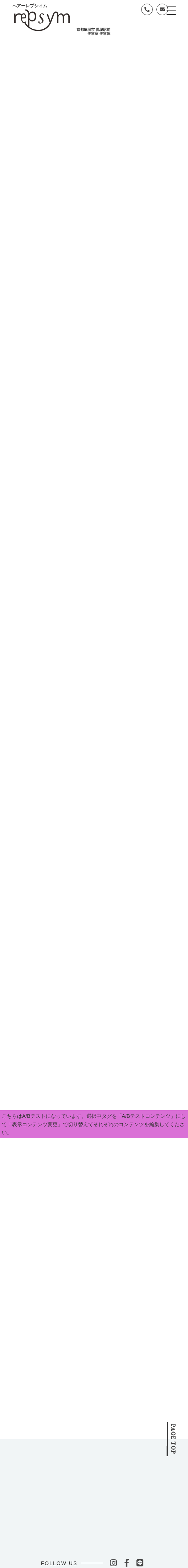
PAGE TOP (173, 1432)
